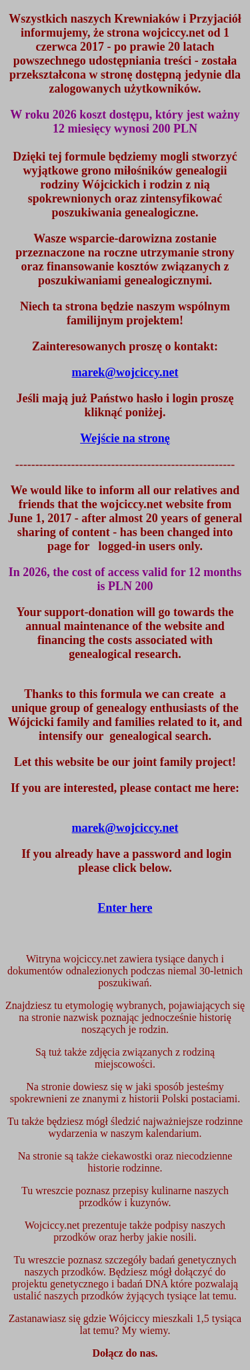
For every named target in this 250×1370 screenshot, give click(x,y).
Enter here (125, 907)
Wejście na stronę (125, 438)
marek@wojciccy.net (125, 828)
